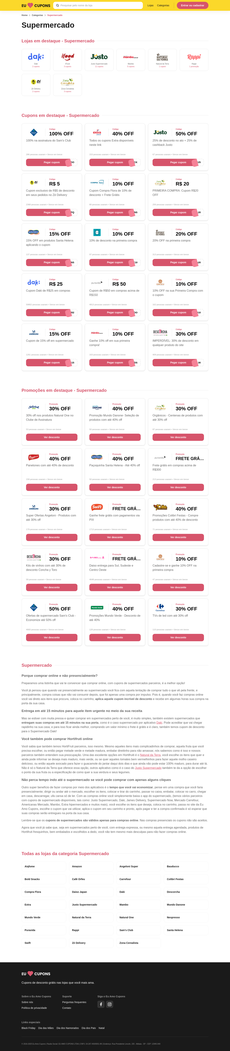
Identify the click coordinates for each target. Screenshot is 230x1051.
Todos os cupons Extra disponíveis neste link (111, 142)
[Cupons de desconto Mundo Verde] (97, 607)
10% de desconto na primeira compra (113, 240)
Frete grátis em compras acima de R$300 (174, 467)
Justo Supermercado (148, 767)
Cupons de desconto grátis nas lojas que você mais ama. (58, 982)
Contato (66, 1007)
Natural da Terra (150, 755)
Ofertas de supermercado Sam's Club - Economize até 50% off (51, 617)
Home (24, 15)
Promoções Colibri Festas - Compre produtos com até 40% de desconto (175, 517)
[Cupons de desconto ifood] (67, 60)
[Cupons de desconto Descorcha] (160, 333)
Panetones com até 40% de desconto (50, 465)
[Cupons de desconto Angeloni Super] (34, 333)
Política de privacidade (34, 1007)
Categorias (163, 5)
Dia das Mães (46, 1028)
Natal (102, 1028)
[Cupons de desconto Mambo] (130, 60)
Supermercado (54, 15)
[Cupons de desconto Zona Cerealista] (67, 85)
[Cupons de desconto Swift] (97, 507)
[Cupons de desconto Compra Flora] (97, 182)
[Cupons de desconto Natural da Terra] (162, 60)
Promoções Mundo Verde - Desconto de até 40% (115, 617)
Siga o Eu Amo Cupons (111, 996)
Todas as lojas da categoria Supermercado (65, 853)
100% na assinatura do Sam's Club (48, 140)
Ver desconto (52, 437)
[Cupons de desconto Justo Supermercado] (99, 60)
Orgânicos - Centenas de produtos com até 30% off (178, 417)
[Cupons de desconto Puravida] (97, 282)
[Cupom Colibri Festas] (160, 507)
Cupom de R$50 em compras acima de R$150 (114, 292)
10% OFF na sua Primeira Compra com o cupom (178, 292)
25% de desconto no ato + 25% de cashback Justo (175, 142)
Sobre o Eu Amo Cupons (36, 996)
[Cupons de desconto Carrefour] (160, 607)
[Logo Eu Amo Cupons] (36, 5)
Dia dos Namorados (68, 1028)
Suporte (67, 996)
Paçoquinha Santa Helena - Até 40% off (114, 465)
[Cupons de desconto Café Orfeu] (160, 282)
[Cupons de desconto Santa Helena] (34, 232)
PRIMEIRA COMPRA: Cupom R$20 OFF (175, 192)
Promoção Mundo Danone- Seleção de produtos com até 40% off (114, 417)
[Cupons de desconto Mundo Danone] (97, 407)
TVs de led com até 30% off (170, 615)
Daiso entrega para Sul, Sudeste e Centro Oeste (111, 567)
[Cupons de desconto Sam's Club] (34, 132)
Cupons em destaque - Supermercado (60, 115)
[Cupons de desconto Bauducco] (34, 457)
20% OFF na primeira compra (171, 240)
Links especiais (31, 1022)
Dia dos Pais (89, 1028)
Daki (159, 722)
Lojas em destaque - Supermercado (58, 41)
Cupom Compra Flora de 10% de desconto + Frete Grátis (110, 192)
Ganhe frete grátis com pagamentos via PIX (114, 517)
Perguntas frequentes (74, 1002)
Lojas (150, 5)
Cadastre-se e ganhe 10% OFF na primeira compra (175, 567)
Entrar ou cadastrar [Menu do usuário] (192, 5)
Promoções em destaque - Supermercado (64, 390)
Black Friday (28, 1028)
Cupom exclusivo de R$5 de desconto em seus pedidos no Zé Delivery (50, 192)
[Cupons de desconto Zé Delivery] (36, 85)
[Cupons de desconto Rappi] (194, 60)
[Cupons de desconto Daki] (36, 60)
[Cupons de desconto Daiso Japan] (97, 557)
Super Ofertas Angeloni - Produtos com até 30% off (51, 517)
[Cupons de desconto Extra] (97, 132)
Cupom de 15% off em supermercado (50, 340)
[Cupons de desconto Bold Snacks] (97, 232)
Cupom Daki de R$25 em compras (48, 290)
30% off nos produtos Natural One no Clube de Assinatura (49, 417)
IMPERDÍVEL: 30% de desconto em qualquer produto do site (176, 343)
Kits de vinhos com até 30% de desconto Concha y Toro (46, 567)
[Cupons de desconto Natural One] (34, 407)
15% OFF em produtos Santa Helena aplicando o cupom (49, 242)
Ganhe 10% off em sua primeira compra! (109, 343)
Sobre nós (27, 1002)
